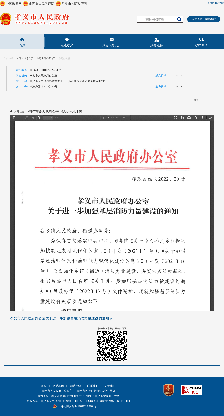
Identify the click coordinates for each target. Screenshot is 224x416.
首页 (22, 45)
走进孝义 (67, 45)
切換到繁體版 (215, 3)
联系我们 (92, 385)
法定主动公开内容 (46, 58)
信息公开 (29, 58)
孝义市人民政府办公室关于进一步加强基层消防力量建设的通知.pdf (62, 318)
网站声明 (75, 385)
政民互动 (201, 45)
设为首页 (197, 19)
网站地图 (58, 385)
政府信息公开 (111, 45)
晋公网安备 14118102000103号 (79, 406)
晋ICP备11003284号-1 (85, 401)
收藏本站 (210, 19)
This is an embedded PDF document (112, 213)
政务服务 (156, 45)
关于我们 (109, 385)
